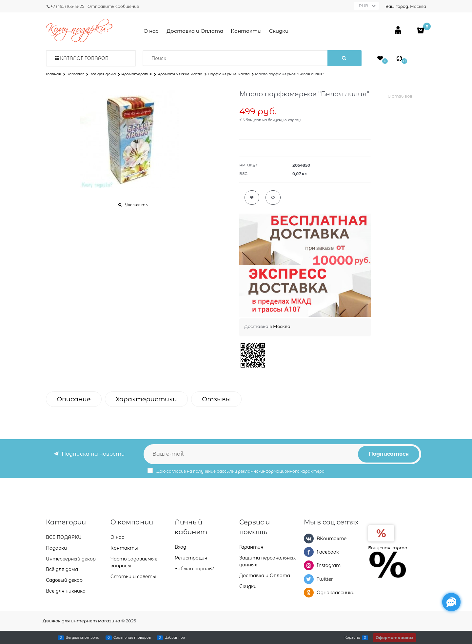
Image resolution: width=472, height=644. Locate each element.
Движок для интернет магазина (81, 620)
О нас (151, 31)
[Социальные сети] (451, 602)
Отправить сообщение (113, 6)
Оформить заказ (394, 637)
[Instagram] (309, 565)
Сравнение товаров (132, 637)
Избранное (175, 637)
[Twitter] (309, 579)
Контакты (246, 31)
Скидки (278, 31)
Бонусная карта (387, 547)
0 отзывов (400, 96)
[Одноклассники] (309, 592)
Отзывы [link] (216, 399)
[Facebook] (309, 552)
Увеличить (136, 204)
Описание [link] (74, 399)
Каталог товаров (84, 58)
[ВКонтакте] (309, 538)
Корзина (352, 637)
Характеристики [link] (146, 399)
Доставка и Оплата (195, 31)
